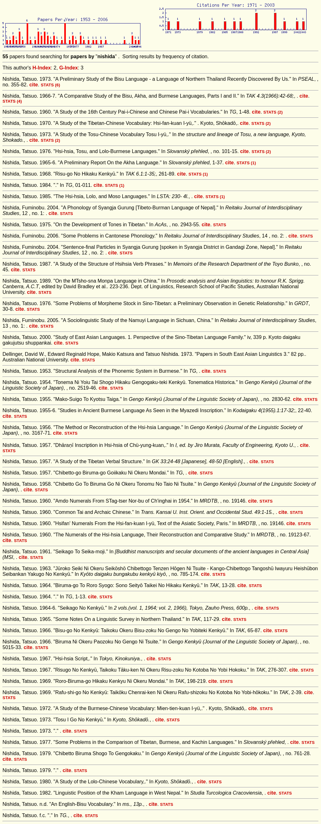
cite (33, 84)
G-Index (68, 67)
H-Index (42, 67)
